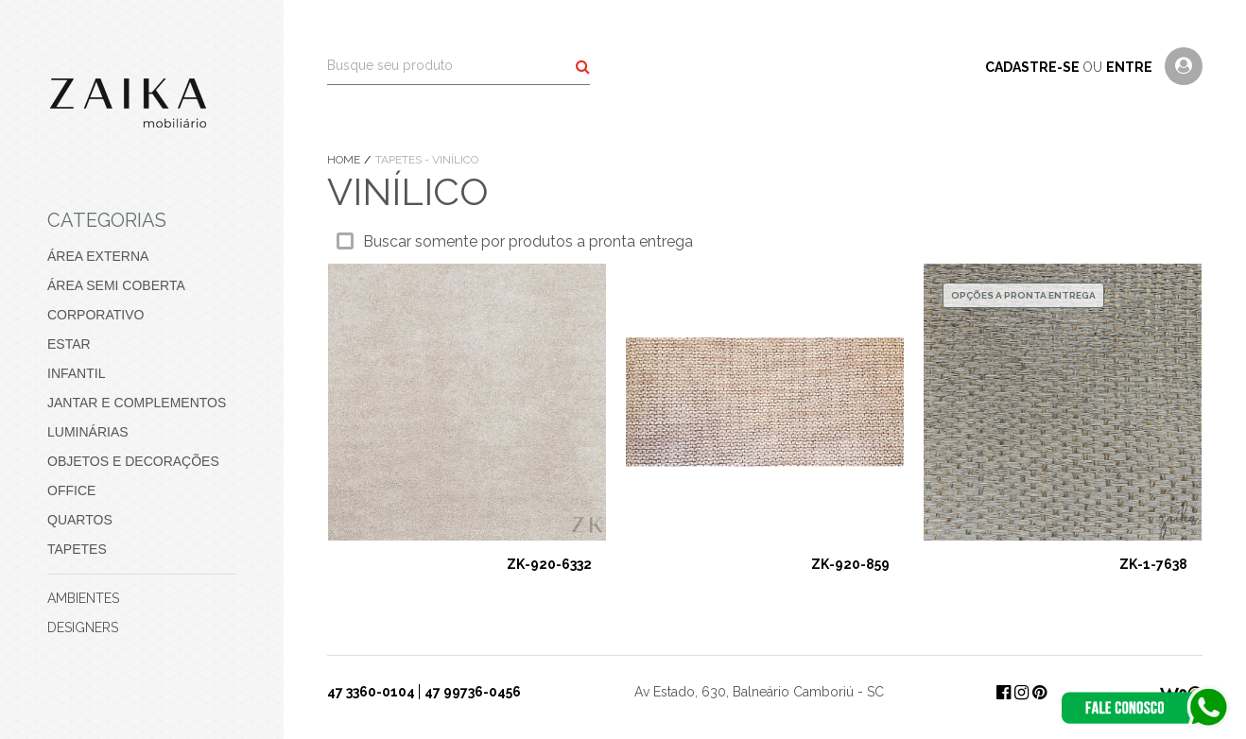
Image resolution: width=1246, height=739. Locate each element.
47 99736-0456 (472, 691)
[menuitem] (142, 256)
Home (345, 159)
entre (1130, 67)
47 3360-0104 (371, 691)
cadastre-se (1033, 67)
